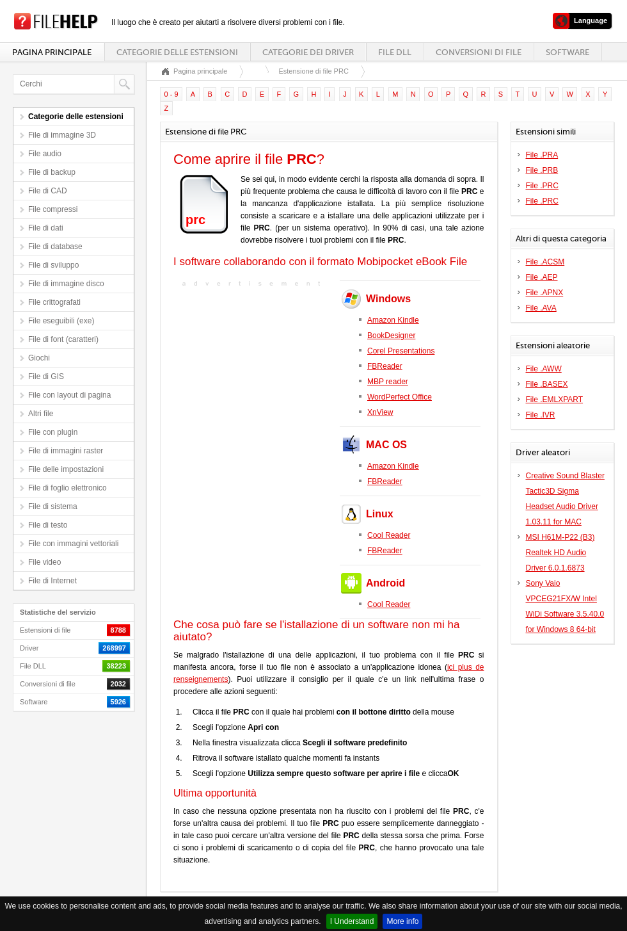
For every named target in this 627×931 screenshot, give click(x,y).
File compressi (52, 209)
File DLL (394, 52)
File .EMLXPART (554, 399)
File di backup (51, 172)
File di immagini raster (65, 450)
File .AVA (541, 308)
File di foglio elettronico (67, 487)
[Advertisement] (253, 370)
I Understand (352, 921)
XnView (380, 412)
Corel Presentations (400, 350)
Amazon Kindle (393, 320)
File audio (44, 153)
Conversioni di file (478, 52)
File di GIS (46, 376)
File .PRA (542, 154)
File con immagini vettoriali (73, 543)
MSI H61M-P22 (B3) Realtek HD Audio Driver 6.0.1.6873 (560, 552)
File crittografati (54, 302)
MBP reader (387, 381)
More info (402, 921)
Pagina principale (51, 52)
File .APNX (545, 292)
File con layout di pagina (69, 395)
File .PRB (542, 170)
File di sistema (52, 506)
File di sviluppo (53, 265)
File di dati (45, 227)
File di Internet (52, 580)
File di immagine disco (66, 283)
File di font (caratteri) (63, 339)
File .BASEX (547, 384)
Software (567, 52)
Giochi (39, 357)
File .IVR (540, 414)
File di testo (47, 525)
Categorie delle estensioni (177, 52)
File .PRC (542, 185)
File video (44, 562)
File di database (55, 246)
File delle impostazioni (66, 469)
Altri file (40, 413)
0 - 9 (171, 94)
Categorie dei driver (308, 52)
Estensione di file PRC (313, 71)
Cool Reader (388, 535)
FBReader (384, 366)
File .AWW (544, 368)
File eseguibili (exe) (61, 320)
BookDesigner (391, 335)
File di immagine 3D (62, 135)
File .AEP (542, 277)
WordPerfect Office (399, 397)
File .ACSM (545, 261)
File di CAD (47, 190)
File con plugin (52, 432)
